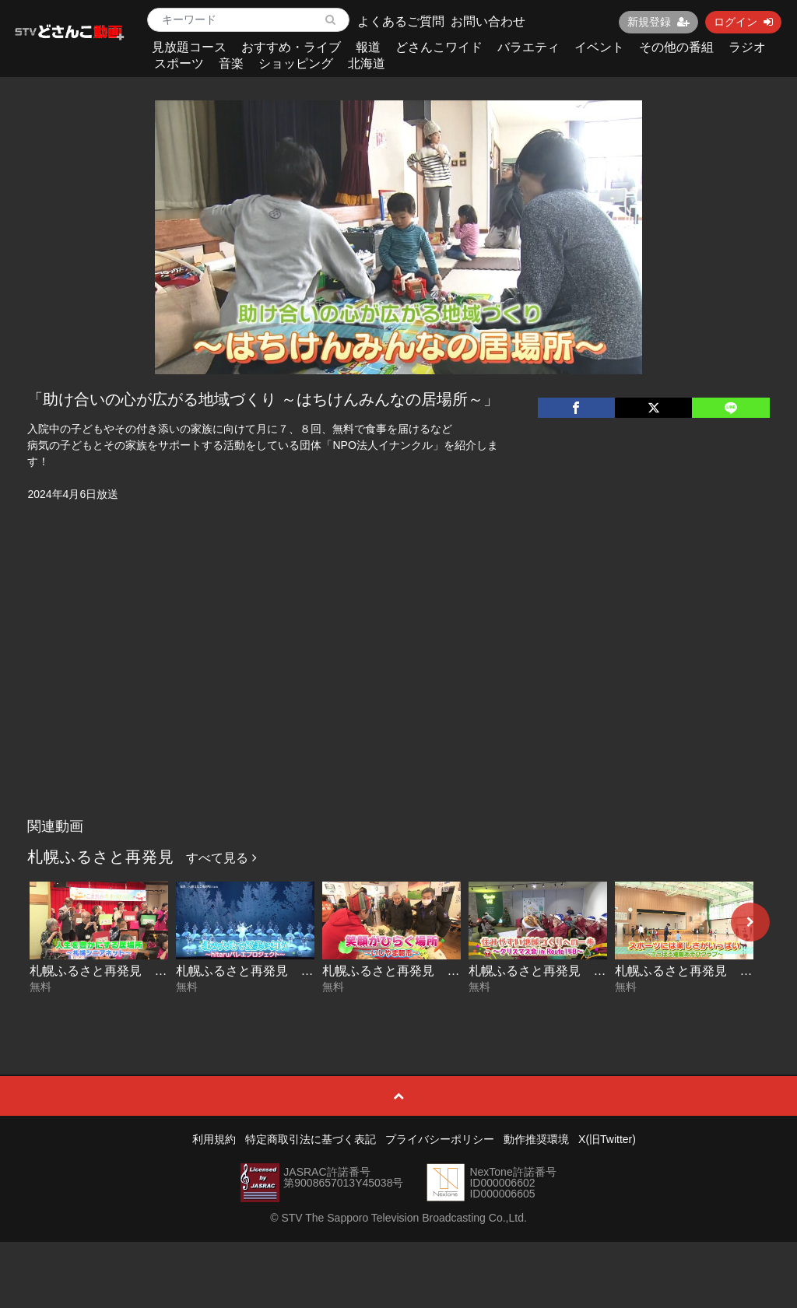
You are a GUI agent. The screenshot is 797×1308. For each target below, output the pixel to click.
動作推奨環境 (536, 1139)
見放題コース (189, 47)
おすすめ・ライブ (291, 47)
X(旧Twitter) (607, 1139)
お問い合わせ (488, 21)
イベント (599, 47)
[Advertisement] (399, 694)
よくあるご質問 (400, 21)
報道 (368, 47)
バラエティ (528, 47)
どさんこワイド (439, 47)
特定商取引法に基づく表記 (310, 1139)
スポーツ (179, 63)
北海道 (366, 63)
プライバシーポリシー (439, 1139)
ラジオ (747, 47)
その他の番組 (676, 47)
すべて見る (221, 857)
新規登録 (658, 22)
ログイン (743, 22)
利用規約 (214, 1139)
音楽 (231, 63)
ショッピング (295, 63)
